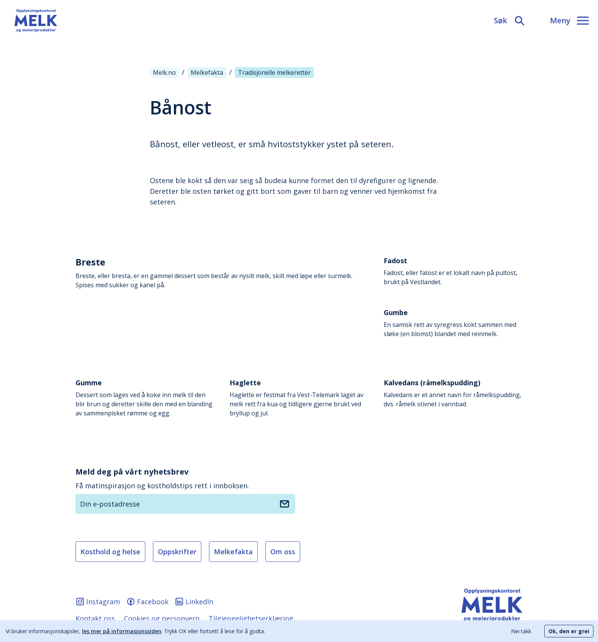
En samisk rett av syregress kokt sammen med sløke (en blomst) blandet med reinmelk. (453, 323)
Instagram (98, 601)
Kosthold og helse (110, 551)
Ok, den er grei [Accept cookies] (568, 631)
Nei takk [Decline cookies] (521, 631)
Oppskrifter (177, 551)
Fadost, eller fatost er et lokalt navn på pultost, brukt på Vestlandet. (453, 271)
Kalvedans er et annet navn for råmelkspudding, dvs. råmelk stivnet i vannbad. (453, 393)
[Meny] (569, 20)
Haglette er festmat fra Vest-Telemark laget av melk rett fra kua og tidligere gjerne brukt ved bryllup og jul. (299, 397)
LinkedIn (194, 601)
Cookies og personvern (161, 618)
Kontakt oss (95, 618)
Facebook (147, 601)
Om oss (282, 551)
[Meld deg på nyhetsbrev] (284, 504)
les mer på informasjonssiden (121, 631)
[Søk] (510, 20)
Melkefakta (233, 551)
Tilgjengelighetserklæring (251, 618)
